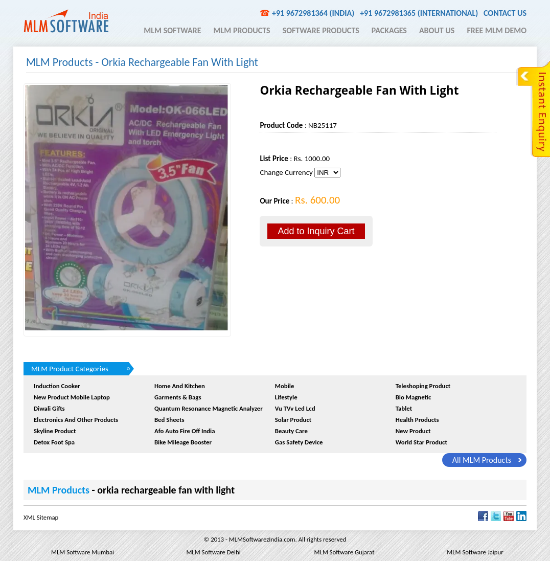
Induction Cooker (57, 386)
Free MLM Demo (496, 30)
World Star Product (421, 442)
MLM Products (242, 30)
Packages (389, 30)
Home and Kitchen (179, 386)
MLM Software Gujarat (344, 552)
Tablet (404, 408)
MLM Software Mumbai (82, 552)
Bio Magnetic (413, 397)
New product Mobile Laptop (72, 397)
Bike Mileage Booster (183, 442)
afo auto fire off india (184, 431)
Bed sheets (169, 419)
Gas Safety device (299, 442)
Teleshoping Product (423, 386)
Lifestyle (286, 397)
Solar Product (293, 419)
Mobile (284, 386)
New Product (413, 431)
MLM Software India (66, 21)
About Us (436, 30)
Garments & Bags (177, 397)
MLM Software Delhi (213, 552)
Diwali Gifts (49, 408)
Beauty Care (291, 431)
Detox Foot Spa (54, 442)
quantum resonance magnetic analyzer (208, 408)
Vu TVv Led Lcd (295, 408)
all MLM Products (481, 460)
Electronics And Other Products (76, 419)
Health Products (417, 419)
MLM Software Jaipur (475, 552)
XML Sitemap (41, 517)
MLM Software (172, 30)
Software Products (321, 30)
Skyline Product (55, 431)
